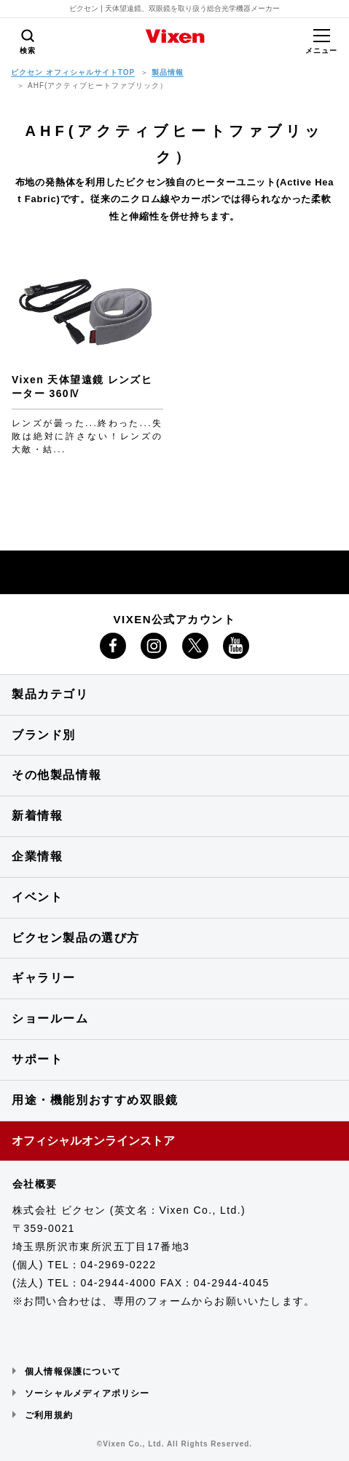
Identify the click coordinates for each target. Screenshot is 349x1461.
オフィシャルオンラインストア (93, 1140)
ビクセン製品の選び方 (76, 938)
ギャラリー (44, 978)
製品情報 (168, 72)
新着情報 (37, 815)
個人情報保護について (73, 1371)
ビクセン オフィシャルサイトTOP (73, 72)
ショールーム (50, 1018)
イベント (37, 897)
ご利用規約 (49, 1415)
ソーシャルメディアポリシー (87, 1393)
